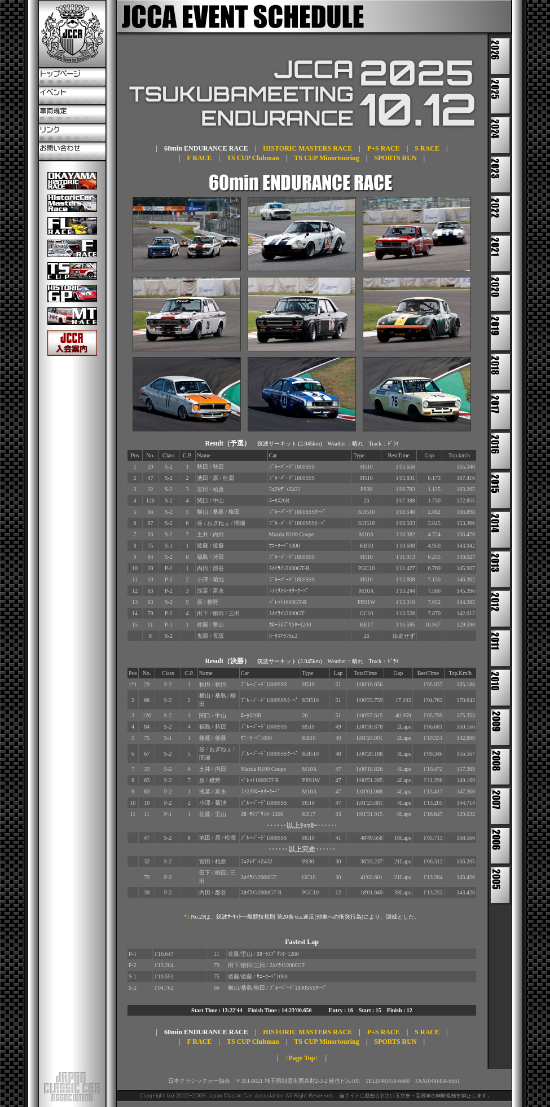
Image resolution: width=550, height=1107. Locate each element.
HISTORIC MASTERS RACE (307, 148)
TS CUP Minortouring (326, 158)
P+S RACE (383, 148)
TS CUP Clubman (253, 158)
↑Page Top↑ (301, 1058)
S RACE (427, 148)
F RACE (199, 158)
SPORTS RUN (395, 158)
